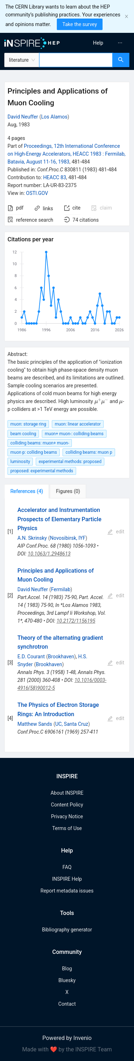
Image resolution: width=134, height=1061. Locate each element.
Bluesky (66, 980)
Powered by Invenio (67, 1038)
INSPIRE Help (67, 879)
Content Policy (67, 805)
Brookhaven (61, 656)
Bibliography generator (67, 929)
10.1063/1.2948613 (49, 554)
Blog (67, 968)
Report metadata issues (66, 891)
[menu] (102, 43)
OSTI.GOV (37, 193)
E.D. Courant (31, 656)
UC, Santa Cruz (71, 724)
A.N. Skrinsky (32, 538)
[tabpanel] (67, 625)
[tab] (26, 491)
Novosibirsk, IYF (67, 538)
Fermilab (60, 589)
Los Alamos (54, 117)
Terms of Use (67, 828)
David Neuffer (23, 117)
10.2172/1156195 (75, 621)
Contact (67, 1004)
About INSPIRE (66, 793)
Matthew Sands (35, 724)
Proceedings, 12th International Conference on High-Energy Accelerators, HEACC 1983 (66, 154)
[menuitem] (98, 43)
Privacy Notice (67, 816)
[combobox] (76, 60)
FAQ (67, 867)
